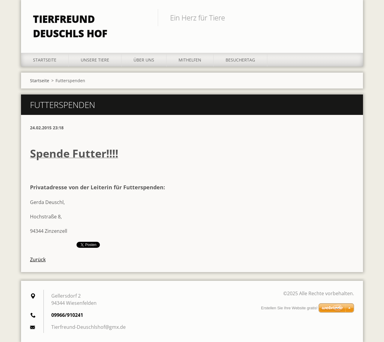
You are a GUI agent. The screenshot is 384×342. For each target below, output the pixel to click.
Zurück (38, 259)
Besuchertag (240, 60)
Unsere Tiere (95, 60)
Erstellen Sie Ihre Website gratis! (289, 308)
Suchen (347, 17)
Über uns (144, 60)
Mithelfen (189, 60)
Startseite (44, 60)
